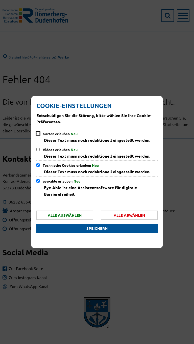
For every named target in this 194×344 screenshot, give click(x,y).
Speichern (97, 228)
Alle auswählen (65, 215)
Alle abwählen (129, 215)
